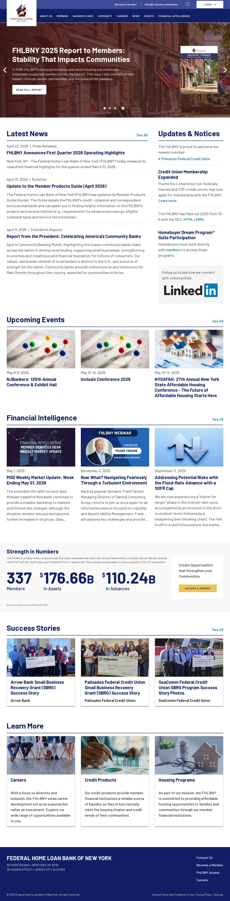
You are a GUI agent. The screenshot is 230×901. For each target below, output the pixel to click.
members (173, 249)
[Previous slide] (5, 70)
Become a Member (209, 865)
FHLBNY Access (208, 872)
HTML (188, 219)
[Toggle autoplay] (123, 108)
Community (105, 16)
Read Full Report (29, 89)
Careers (122, 16)
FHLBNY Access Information (161, 4)
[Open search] (188, 4)
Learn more (167, 200)
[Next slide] (224, 70)
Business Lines (83, 16)
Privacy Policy (204, 894)
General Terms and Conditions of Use (173, 894)
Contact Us (204, 857)
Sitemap (218, 894)
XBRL (200, 219)
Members (62, 16)
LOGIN (210, 4)
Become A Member (126, 4)
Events (149, 16)
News (136, 16)
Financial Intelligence (174, 16)
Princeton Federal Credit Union (185, 158)
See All (142, 135)
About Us (46, 16)
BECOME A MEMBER (198, 588)
